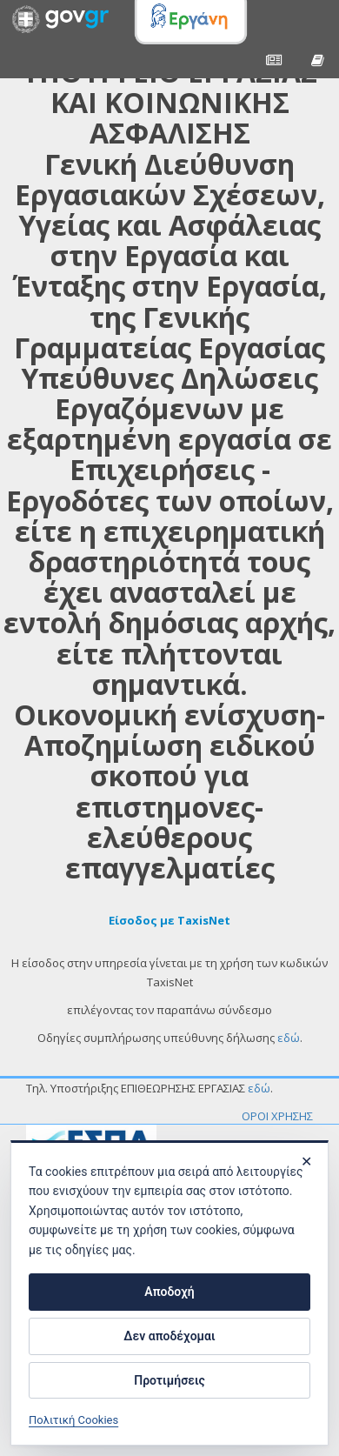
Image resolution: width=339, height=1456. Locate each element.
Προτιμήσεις (169, 1380)
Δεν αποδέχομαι (169, 1336)
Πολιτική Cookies (73, 1419)
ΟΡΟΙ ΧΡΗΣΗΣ (277, 1116)
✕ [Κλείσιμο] (306, 1161)
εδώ (288, 1037)
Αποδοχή (169, 1292)
